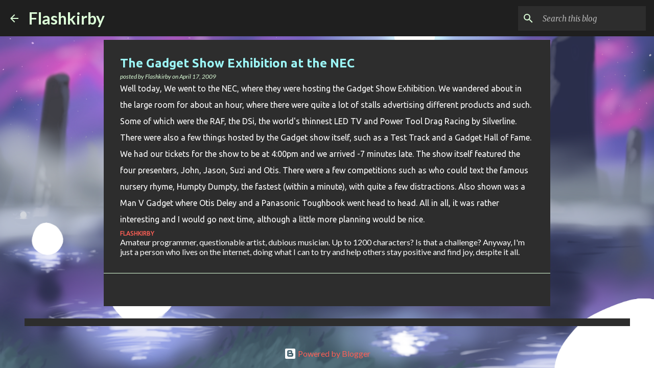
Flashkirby (67, 18)
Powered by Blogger (327, 353)
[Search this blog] (592, 18)
